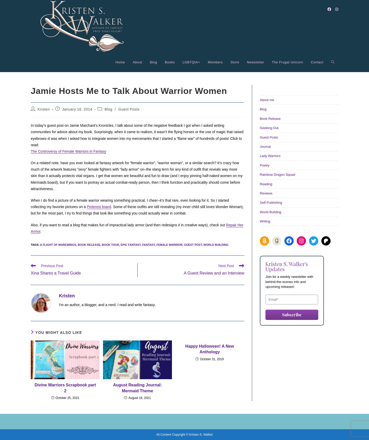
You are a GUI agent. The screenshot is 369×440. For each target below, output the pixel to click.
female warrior (169, 244)
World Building (270, 212)
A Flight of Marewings (58, 244)
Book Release (270, 119)
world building (216, 244)
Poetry (265, 165)
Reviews (266, 193)
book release (89, 244)
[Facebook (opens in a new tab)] (329, 9)
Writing (265, 221)
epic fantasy (131, 244)
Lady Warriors (270, 156)
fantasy (148, 244)
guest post (193, 244)
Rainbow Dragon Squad (277, 175)
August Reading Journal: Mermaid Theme (137, 388)
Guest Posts (129, 109)
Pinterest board (99, 207)
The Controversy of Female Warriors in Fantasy (68, 151)
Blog (108, 109)
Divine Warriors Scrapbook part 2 (65, 388)
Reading (266, 184)
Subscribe (292, 314)
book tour (110, 244)
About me (267, 100)
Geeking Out (269, 128)
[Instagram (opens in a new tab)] (336, 9)
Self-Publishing (271, 202)
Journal (265, 147)
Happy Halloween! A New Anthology (209, 349)
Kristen (44, 109)
